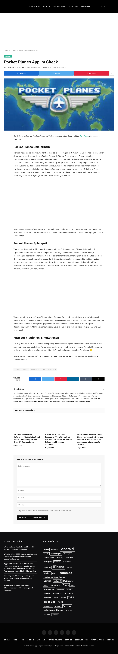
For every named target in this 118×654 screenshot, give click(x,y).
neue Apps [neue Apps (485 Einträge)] (55, 585)
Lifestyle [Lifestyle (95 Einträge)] (62, 577)
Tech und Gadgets (59, 6)
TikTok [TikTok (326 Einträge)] (71, 597)
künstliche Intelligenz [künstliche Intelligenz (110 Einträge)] (51, 577)
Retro (43, 370)
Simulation (52, 370)
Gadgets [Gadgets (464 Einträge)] (48, 561)
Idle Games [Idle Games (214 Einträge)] (67, 562)
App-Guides (73, 6)
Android (8, 56)
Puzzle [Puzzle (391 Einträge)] (66, 585)
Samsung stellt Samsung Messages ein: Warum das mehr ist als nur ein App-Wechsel (19, 578)
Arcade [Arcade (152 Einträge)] (46, 554)
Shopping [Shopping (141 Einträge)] (47, 594)
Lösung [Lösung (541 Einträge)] (47, 581)
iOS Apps (46, 6)
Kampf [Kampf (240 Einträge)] (69, 567)
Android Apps (34, 6)
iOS (21, 640)
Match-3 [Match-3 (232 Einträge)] (57, 581)
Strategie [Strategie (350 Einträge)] (69, 593)
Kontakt (77, 646)
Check (14, 640)
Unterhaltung (98, 640)
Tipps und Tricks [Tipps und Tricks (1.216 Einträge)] (53, 601)
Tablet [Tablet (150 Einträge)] (56, 597)
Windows (40, 640)
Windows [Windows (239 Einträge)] (67, 606)
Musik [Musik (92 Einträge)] (45, 585)
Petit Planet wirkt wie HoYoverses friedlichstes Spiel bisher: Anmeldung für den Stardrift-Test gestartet (26, 438)
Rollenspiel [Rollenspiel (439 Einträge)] (49, 589)
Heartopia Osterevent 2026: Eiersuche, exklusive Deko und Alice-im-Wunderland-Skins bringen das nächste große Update (90, 440)
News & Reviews (55, 640)
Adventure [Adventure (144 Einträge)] (54, 549)
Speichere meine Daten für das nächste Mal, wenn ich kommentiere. (45, 511)
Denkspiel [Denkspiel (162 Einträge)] (67, 554)
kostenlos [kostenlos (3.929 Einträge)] (65, 573)
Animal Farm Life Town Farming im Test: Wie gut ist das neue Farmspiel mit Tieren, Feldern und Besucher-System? (58, 440)
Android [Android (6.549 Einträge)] (67, 549)
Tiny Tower (84, 136)
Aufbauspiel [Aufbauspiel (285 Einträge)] (56, 554)
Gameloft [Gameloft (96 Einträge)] (57, 562)
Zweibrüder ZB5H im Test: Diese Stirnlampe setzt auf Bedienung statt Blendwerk (18, 588)
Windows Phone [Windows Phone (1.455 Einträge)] (53, 610)
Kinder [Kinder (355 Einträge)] (47, 573)
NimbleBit (35, 370)
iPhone (25, 370)
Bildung (111, 640)
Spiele (5, 640)
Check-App (10, 67)
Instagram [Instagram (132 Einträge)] (47, 567)
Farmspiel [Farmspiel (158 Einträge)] (69, 558)
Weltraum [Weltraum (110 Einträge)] (58, 606)
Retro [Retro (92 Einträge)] (72, 585)
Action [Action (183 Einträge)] (46, 549)
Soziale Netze (82, 640)
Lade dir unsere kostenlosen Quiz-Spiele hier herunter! (69, 402)
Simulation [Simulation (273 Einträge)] (57, 593)
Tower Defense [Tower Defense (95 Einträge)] (48, 606)
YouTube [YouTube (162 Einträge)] (47, 615)
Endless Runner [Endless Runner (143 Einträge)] (49, 558)
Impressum (85, 6)
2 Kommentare (58, 67)
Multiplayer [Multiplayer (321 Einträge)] (68, 581)
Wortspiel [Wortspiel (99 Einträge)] (69, 611)
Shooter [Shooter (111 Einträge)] (69, 590)
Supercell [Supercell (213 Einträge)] (47, 597)
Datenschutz (69, 646)
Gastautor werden (87, 646)
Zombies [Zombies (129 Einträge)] (55, 615)
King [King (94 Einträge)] (53, 573)
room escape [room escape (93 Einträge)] (60, 589)
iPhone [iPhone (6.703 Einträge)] (58, 567)
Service (68, 640)
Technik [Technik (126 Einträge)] (63, 597)
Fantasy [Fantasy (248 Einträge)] (60, 558)
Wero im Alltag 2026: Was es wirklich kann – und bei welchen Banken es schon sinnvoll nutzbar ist (20, 556)
